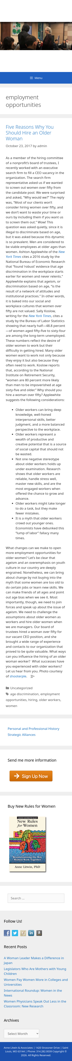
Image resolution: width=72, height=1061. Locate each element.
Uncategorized (21, 688)
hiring (32, 700)
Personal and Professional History (33, 728)
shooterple (18, 676)
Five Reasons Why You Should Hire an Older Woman (30, 132)
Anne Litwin (34, 56)
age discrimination (24, 694)
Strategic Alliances (22, 734)
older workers (49, 700)
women (11, 706)
